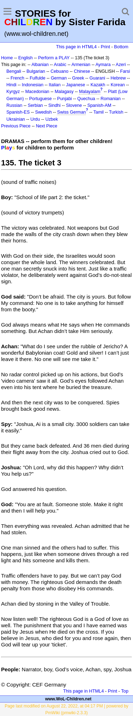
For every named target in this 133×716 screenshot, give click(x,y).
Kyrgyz (13, 91)
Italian (55, 84)
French (17, 78)
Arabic (60, 64)
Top (124, 691)
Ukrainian (15, 119)
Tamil (98, 112)
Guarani (97, 78)
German (59, 78)
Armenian (80, 64)
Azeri (121, 64)
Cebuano (59, 71)
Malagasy (64, 91)
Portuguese (40, 98)
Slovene (74, 105)
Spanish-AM (99, 105)
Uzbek (51, 119)
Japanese (75, 84)
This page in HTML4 (76, 46)
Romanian (111, 98)
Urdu (35, 119)
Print (105, 46)
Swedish (43, 112)
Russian (14, 105)
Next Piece (46, 126)
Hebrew (118, 78)
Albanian (40, 64)
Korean (118, 84)
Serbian (35, 105)
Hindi (11, 84)
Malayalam (89, 91)
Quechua (86, 98)
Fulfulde (37, 78)
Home (7, 57)
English (25, 57)
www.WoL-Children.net (68, 698)
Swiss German (71, 112)
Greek (78, 78)
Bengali (13, 71)
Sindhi (54, 105)
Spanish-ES (18, 112)
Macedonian (37, 91)
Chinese (82, 71)
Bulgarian (36, 71)
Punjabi (64, 98)
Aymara (103, 64)
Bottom (121, 46)
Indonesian (33, 84)
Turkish (116, 112)
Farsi (125, 71)
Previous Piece (16, 126)
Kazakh (97, 84)
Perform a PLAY (54, 57)
